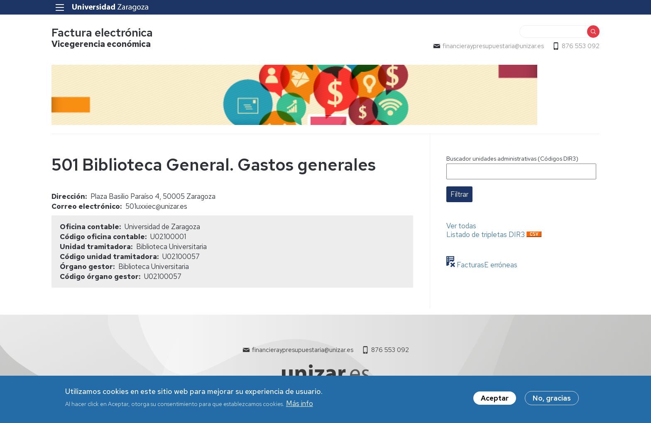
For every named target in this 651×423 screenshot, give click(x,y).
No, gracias (552, 401)
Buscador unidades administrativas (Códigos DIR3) (512, 158)
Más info (299, 406)
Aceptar (495, 401)
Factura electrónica (102, 32)
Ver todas (461, 225)
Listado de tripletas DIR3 (485, 234)
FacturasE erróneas (486, 264)
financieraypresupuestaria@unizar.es (493, 46)
